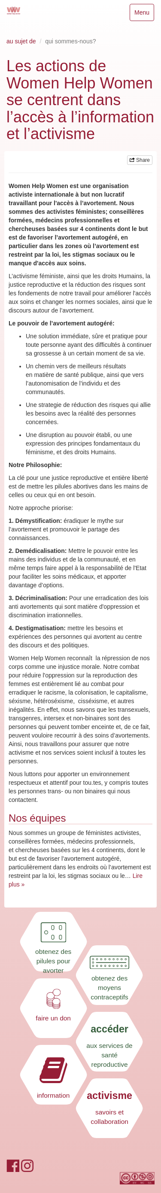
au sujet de (21, 41)
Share (140, 160)
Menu (144, 14)
